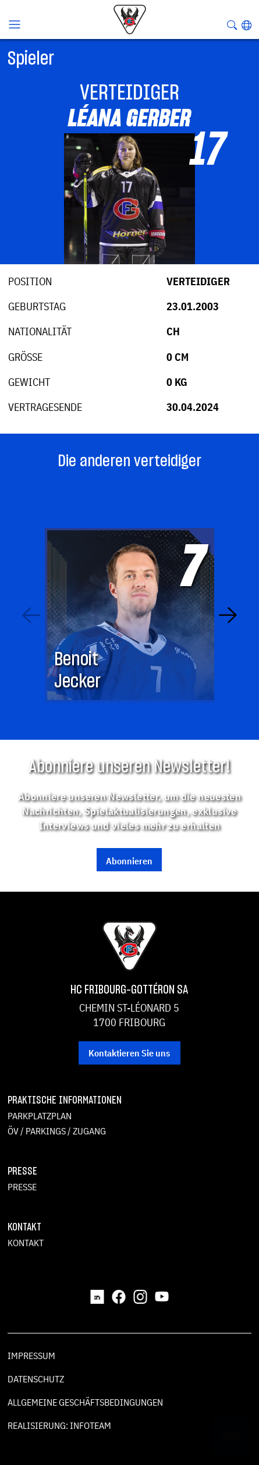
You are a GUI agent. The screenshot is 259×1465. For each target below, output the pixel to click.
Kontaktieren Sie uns (129, 1053)
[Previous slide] (31, 615)
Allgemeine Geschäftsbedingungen (85, 1402)
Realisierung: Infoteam (59, 1425)
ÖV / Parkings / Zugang (57, 1131)
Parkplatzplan (40, 1116)
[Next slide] (228, 615)
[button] (246, 25)
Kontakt (26, 1242)
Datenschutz (36, 1379)
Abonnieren (129, 861)
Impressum (31, 1355)
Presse (22, 1187)
